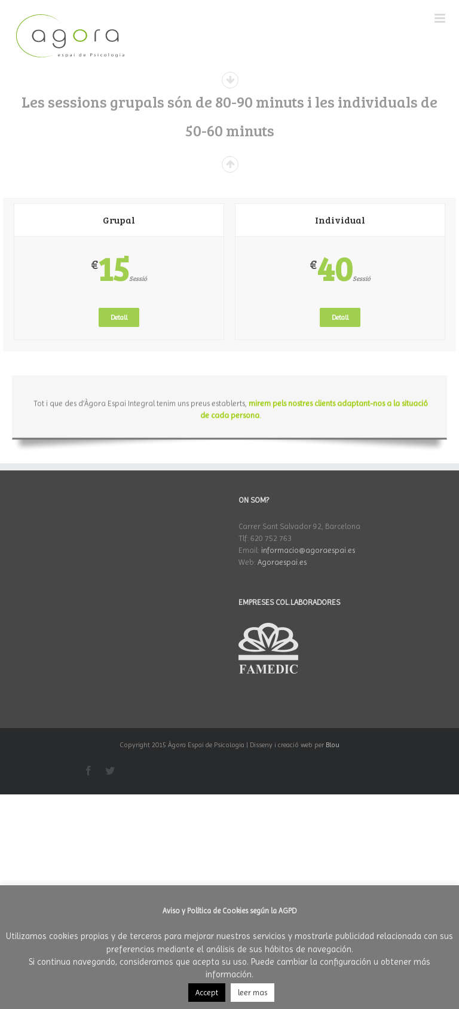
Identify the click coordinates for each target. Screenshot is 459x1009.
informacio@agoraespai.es (308, 550)
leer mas (252, 992)
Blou (332, 745)
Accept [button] (206, 992)
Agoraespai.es (282, 562)
